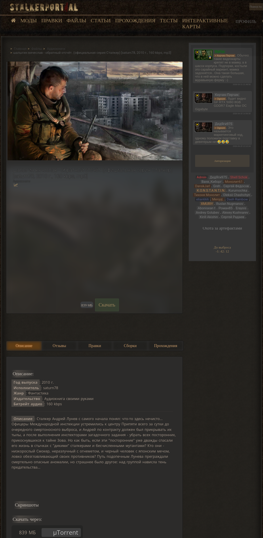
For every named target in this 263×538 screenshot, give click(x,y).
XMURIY (207, 204)
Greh (216, 186)
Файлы (76, 20)
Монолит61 (233, 182)
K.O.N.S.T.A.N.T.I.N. (211, 190)
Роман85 (226, 208)
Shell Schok (238, 177)
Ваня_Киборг (212, 182)
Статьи (101, 20)
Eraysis (241, 208)
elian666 (202, 199)
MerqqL (217, 199)
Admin (201, 177)
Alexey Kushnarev (235, 213)
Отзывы (59, 346)
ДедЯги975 (218, 177)
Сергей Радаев (232, 217)
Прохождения (135, 20)
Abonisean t (206, 208)
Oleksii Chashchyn (236, 195)
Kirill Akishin (209, 217)
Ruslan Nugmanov (229, 204)
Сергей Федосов (236, 186)
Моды (28, 20)
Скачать (107, 305)
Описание (24, 346)
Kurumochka (238, 190)
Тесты (169, 20)
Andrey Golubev (207, 213)
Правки (51, 20)
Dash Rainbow (237, 199)
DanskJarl (202, 186)
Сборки (130, 346)
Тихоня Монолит (207, 195)
